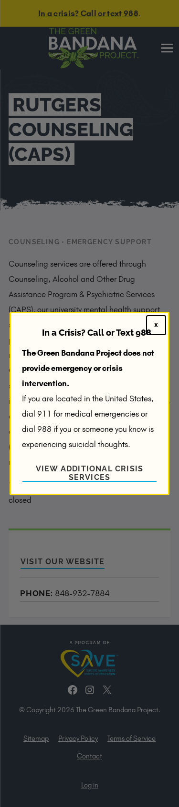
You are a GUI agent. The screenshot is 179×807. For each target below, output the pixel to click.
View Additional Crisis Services (89, 473)
